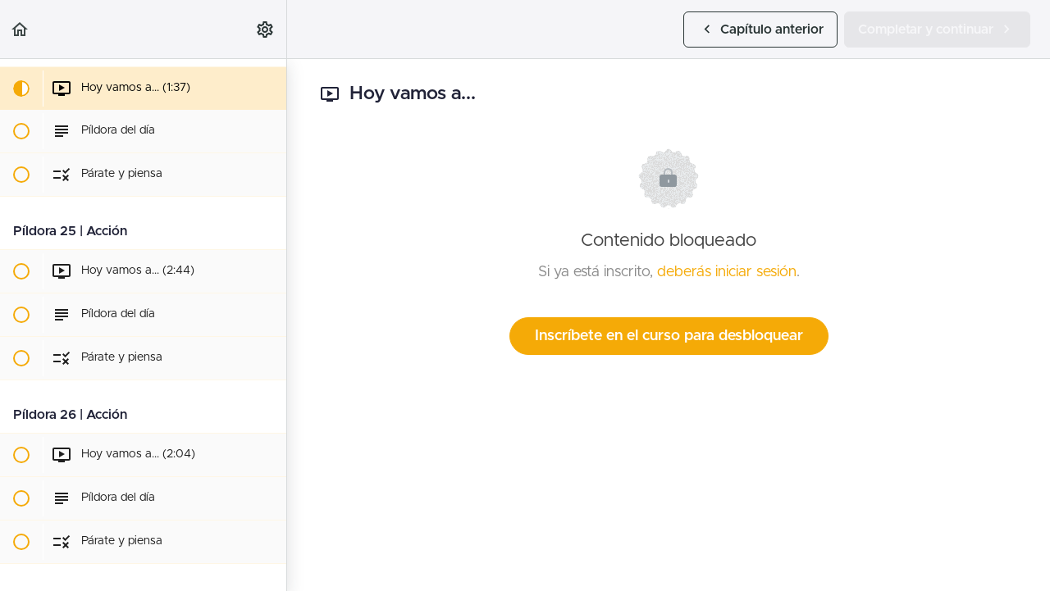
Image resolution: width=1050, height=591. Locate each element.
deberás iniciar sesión (727, 272)
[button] (20, 29)
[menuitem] (265, 29)
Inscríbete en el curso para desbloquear (669, 336)
